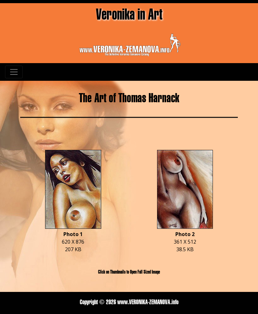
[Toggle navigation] (14, 72)
